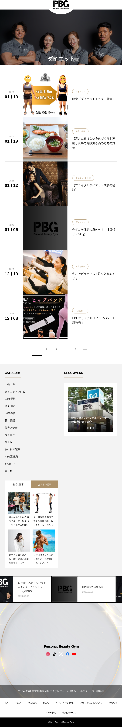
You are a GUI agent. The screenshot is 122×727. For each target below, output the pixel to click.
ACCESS (32, 702)
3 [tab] (94, 428)
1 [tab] (88, 428)
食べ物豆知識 (12, 449)
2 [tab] (91, 428)
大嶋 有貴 (10, 413)
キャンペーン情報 (65, 702)
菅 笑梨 (10, 420)
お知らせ (10, 464)
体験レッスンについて (91, 702)
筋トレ (8, 442)
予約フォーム (69, 712)
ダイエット (11, 435)
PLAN (18, 702)
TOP (7, 702)
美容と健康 (11, 427)
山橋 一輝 (10, 384)
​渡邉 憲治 (10, 406)
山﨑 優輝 (10, 398)
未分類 (8, 471)
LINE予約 (51, 712)
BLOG (46, 702)
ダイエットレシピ (15, 391)
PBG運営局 (11, 456)
